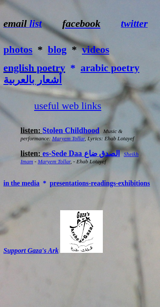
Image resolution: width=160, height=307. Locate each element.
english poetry (34, 67)
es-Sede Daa (81, 153)
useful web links (67, 105)
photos (17, 49)
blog (57, 49)
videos (95, 49)
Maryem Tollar (68, 138)
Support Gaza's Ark (30, 250)
